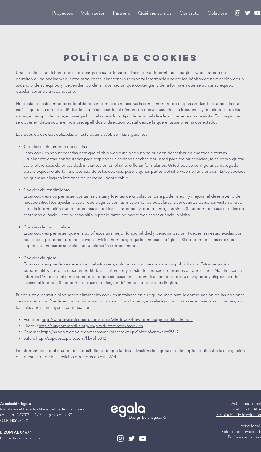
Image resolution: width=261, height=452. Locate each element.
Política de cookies (244, 436)
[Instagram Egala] (237, 13)
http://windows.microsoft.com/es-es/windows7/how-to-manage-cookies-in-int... (117, 319)
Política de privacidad (240, 431)
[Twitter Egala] (247, 13)
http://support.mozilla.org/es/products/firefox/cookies (91, 325)
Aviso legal (250, 425)
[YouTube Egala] (257, 13)
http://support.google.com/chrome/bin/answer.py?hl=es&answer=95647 (110, 331)
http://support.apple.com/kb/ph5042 (71, 338)
